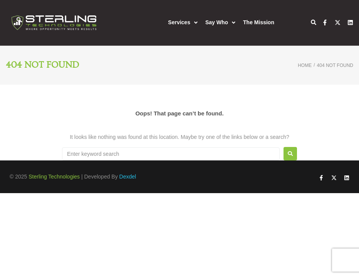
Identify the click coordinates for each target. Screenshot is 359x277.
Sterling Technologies (54, 177)
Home (305, 65)
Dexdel (127, 177)
